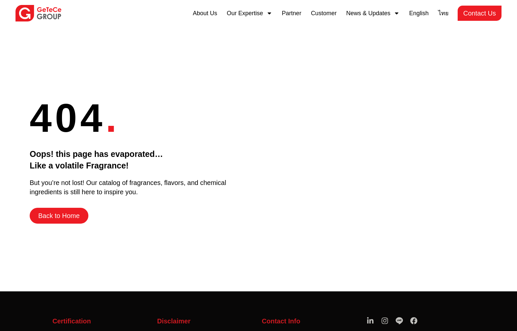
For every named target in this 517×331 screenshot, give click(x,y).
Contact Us (479, 13)
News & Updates (373, 13)
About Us (205, 13)
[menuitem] (419, 13)
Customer (324, 13)
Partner (291, 13)
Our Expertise (249, 13)
